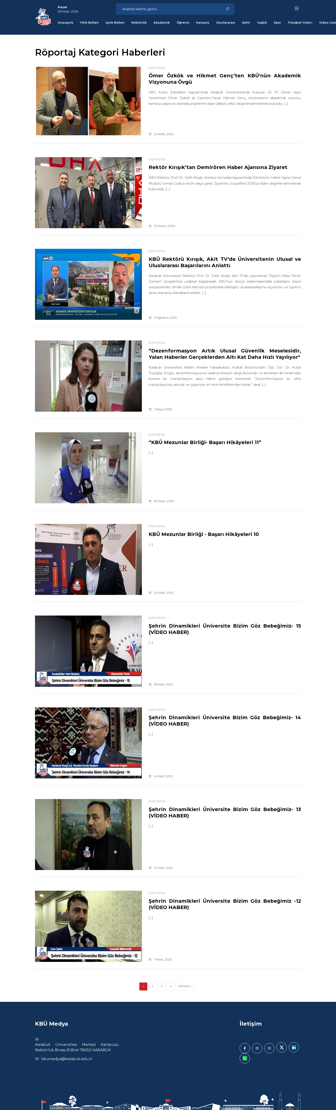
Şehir (246, 22)
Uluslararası (225, 22)
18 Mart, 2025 (161, 684)
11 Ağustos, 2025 (163, 317)
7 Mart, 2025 (160, 959)
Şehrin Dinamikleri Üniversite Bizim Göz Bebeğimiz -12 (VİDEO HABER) (225, 904)
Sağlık (262, 22)
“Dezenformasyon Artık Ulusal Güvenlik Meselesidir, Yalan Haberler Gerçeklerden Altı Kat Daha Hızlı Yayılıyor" (225, 357)
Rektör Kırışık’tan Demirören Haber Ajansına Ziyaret (225, 170)
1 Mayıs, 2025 (160, 409)
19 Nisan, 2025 (161, 501)
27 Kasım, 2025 (162, 226)
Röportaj (157, 68)
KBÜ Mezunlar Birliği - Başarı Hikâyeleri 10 (210, 534)
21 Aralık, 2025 (161, 134)
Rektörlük (139, 22)
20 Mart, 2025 (161, 592)
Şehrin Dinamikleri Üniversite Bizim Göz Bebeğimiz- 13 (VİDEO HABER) (225, 812)
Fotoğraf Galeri (300, 22)
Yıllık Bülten (89, 22)
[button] (293, 8)
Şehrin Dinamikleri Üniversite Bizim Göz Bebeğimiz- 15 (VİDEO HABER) (225, 629)
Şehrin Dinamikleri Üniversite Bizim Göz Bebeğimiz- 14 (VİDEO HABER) (225, 720)
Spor (277, 22)
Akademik (161, 22)
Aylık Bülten (115, 22)
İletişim (251, 1023)
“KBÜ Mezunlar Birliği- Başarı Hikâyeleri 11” (211, 442)
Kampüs (202, 22)
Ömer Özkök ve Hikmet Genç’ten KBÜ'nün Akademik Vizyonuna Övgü (225, 78)
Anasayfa (65, 22)
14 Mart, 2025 (161, 776)
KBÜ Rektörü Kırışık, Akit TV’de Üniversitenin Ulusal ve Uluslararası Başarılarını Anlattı (225, 262)
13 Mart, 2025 (161, 868)
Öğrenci (183, 22)
